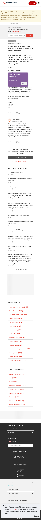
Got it (23, 83)
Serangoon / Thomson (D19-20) (17, 385)
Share (18, 70)
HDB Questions (15, 322)
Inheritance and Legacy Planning (19, 349)
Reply (18, 113)
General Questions (16, 318)
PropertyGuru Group (13, 429)
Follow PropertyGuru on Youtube (20, 425)
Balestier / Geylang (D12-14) (16, 393)
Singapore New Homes (14, 497)
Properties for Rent (13, 493)
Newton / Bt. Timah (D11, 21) (17, 404)
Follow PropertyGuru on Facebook (14, 425)
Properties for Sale (13, 489)
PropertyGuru (11, 482)
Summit (20, 464)
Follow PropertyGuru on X (24, 425)
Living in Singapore (15, 341)
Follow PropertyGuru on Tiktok (26, 425)
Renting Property (15, 356)
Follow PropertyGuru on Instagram (17, 425)
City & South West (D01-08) (16, 401)
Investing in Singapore (17, 337)
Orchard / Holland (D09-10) (16, 389)
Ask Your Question (20, 157)
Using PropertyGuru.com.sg (18, 360)
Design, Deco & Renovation (18, 314)
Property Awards (20, 457)
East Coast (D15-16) (14, 397)
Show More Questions (20, 269)
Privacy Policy (14, 509)
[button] (31, 429)
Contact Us (11, 432)
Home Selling (12, 41)
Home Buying (15, 326)
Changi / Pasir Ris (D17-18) (16, 374)
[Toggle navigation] (38, 3)
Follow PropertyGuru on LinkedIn (22, 425)
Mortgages (11, 486)
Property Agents (15, 345)
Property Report (20, 470)
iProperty (20, 475)
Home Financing (15, 330)
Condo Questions (16, 311)
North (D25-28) (13, 381)
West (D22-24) (13, 378)
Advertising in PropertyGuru (18, 307)
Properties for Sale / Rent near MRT (18, 500)
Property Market (15, 352)
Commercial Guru (20, 451)
